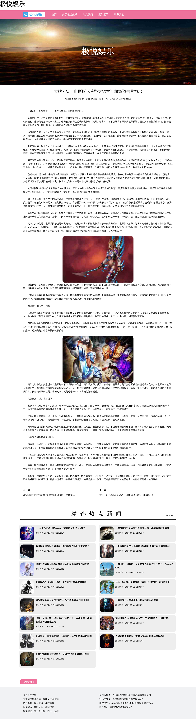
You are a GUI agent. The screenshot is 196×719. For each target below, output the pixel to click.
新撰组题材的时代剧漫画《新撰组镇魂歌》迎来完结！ (50, 495)
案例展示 (103, 14)
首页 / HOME (29, 695)
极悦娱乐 (12, 3)
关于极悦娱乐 (69, 14)
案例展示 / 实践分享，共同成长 (38, 707)
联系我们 (119, 14)
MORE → (171, 515)
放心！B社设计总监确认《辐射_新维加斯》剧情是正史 (126, 495)
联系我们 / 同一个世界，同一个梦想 (41, 711)
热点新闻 (88, 14)
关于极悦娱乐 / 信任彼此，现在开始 (41, 699)
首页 (54, 14)
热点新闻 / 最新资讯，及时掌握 (38, 703)
